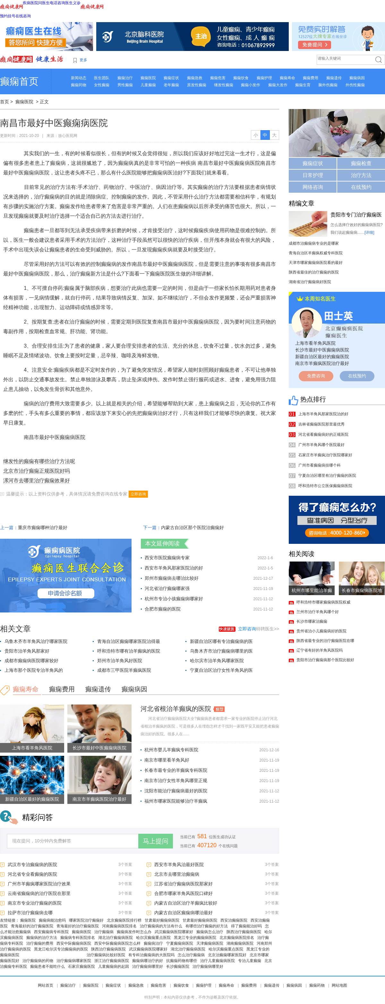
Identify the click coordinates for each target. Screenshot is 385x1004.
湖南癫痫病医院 (240, 943)
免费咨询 (316, 375)
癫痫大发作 (277, 85)
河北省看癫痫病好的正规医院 (323, 434)
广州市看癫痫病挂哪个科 (319, 465)
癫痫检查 (361, 163)
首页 (4, 101)
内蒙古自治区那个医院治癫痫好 (192, 527)
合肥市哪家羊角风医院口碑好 (183, 893)
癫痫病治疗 (153, 943)
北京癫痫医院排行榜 (124, 920)
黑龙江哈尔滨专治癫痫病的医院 (61, 949)
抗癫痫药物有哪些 (181, 960)
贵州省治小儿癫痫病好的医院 (321, 631)
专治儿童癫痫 (249, 960)
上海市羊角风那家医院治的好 (323, 414)
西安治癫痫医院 (233, 920)
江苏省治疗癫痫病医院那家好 (183, 883)
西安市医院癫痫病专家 (167, 557)
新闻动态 (78, 78)
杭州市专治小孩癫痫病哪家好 (174, 598)
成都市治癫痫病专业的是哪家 (314, 243)
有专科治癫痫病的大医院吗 (151, 955)
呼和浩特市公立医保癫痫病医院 (325, 486)
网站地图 (339, 985)
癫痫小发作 (250, 85)
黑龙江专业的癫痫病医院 (195, 937)
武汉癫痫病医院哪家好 (174, 932)
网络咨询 (313, 187)
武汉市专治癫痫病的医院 (32, 864)
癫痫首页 (19, 81)
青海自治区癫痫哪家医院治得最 (128, 641)
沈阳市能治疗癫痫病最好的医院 (175, 790)
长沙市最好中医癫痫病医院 (99, 747)
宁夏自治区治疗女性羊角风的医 (221, 670)
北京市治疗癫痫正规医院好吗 (36, 471)
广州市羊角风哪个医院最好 (321, 445)
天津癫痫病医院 (209, 943)
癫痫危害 (218, 78)
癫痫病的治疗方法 (41, 937)
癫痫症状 (171, 78)
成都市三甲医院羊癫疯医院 (124, 670)
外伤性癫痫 (355, 85)
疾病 (26, 3)
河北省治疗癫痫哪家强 (167, 588)
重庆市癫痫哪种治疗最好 (42, 527)
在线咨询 (23, 16)
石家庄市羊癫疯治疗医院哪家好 (325, 455)
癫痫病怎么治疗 (209, 932)
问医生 (44, 3)
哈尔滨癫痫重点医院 (153, 937)
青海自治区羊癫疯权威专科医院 (316, 253)
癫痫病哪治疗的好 (147, 960)
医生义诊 (73, 3)
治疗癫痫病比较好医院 (106, 955)
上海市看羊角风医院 (32, 747)
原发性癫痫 (196, 85)
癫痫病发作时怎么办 (134, 932)
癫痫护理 (264, 78)
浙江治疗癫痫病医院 (111, 960)
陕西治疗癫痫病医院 (244, 932)
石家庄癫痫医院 (81, 966)
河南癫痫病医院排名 (119, 926)
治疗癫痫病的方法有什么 (161, 926)
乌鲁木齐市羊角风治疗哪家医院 (35, 641)
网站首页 (45, 985)
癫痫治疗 (125, 78)
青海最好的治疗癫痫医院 (32, 926)
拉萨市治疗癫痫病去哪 (30, 912)
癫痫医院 (148, 78)
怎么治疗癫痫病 (191, 955)
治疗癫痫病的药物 (37, 960)
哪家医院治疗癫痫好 (86, 920)
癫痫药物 (78, 85)
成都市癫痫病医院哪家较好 (31, 660)
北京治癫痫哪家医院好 (227, 955)
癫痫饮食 (241, 78)
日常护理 (313, 175)
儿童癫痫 (148, 85)
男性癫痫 (125, 85)
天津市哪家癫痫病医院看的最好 (316, 262)
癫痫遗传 (334, 78)
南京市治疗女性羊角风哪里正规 (175, 780)
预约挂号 (7, 16)
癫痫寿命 (287, 78)
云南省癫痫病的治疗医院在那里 (39, 893)
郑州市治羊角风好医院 (119, 660)
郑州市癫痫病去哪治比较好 (172, 578)
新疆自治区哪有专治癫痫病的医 (221, 641)
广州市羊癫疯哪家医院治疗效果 (39, 883)
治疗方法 (361, 175)
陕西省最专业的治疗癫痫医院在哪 (325, 640)
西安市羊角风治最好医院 (179, 864)
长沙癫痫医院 (177, 966)
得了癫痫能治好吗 (246, 926)
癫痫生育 (303, 85)
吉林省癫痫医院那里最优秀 (321, 424)
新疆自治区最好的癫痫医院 (32, 799)
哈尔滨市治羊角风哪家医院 (217, 660)
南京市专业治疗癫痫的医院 (35, 903)
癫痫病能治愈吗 (52, 920)
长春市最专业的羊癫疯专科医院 (175, 770)
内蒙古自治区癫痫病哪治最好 (183, 912)
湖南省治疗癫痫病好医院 (310, 282)
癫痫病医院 (81, 932)
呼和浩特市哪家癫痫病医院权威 (323, 602)
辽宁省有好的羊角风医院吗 (319, 650)
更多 (83, 60)
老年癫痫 (171, 85)
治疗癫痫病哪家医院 (73, 960)
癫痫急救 (194, 78)
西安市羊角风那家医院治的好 (174, 567)
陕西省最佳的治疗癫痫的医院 (314, 272)
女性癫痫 (101, 85)
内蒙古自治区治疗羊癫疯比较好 (185, 903)
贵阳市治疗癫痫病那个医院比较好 (325, 660)
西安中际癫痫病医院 (73, 943)
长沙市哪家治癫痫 (311, 621)
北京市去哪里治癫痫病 (176, 874)
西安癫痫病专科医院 (51, 932)
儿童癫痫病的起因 (113, 966)
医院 (34, 3)
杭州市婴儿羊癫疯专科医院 (171, 749)
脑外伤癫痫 (328, 85)
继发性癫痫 (223, 85)
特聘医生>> (258, 628)
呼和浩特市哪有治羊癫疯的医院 (128, 651)
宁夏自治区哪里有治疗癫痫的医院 (327, 475)
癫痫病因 (357, 78)
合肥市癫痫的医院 (163, 609)
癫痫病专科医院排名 (77, 937)
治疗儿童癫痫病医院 (217, 960)
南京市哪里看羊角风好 (166, 760)
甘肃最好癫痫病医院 (162, 920)
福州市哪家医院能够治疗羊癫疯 (175, 801)
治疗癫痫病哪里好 (147, 966)
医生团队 (101, 78)
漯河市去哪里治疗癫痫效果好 (36, 480)
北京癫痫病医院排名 (236, 937)
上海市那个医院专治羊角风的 (33, 670)
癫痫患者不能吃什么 (47, 966)
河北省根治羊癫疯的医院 (176, 708)
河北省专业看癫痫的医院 (32, 874)
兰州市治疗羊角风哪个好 (317, 612)
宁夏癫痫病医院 (179, 943)
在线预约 (361, 187)
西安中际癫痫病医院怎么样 (117, 943)
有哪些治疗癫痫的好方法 (206, 926)
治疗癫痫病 (104, 932)
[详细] (369, 232)
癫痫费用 (310, 78)
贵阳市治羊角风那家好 (26, 651)
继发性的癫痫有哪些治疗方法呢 (39, 461)
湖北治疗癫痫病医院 (115, 937)
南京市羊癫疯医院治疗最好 (99, 799)
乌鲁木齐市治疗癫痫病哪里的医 (221, 651)
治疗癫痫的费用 (39, 943)
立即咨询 (138, 494)
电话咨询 (57, 3)
